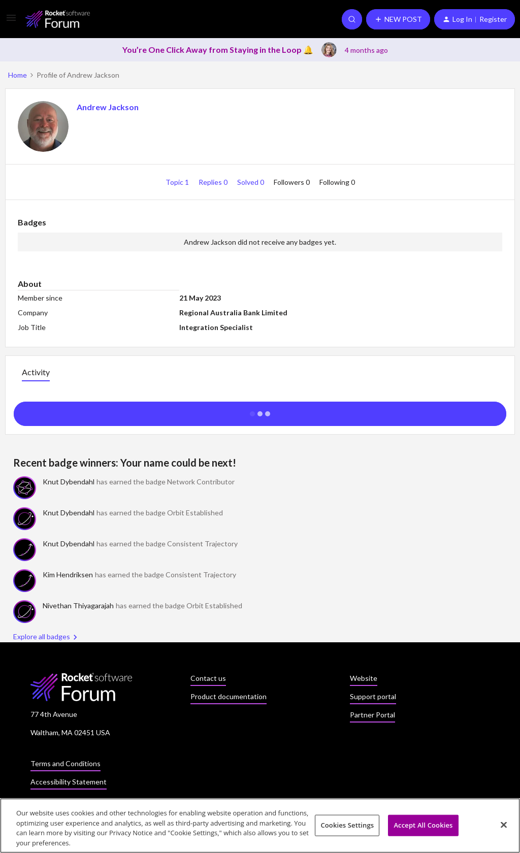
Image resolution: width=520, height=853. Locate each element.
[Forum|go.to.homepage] (57, 19)
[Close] (504, 827)
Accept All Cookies (423, 827)
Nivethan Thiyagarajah (78, 605)
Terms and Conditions (65, 763)
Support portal (373, 696)
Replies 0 (214, 182)
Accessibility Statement (68, 781)
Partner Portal (372, 714)
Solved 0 (251, 182)
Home (17, 75)
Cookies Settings (347, 827)
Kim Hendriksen (68, 574)
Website (363, 678)
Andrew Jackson (108, 107)
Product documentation (228, 696)
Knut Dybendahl (68, 481)
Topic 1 (178, 182)
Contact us (208, 678)
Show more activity (260, 411)
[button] (11, 21)
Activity (36, 372)
